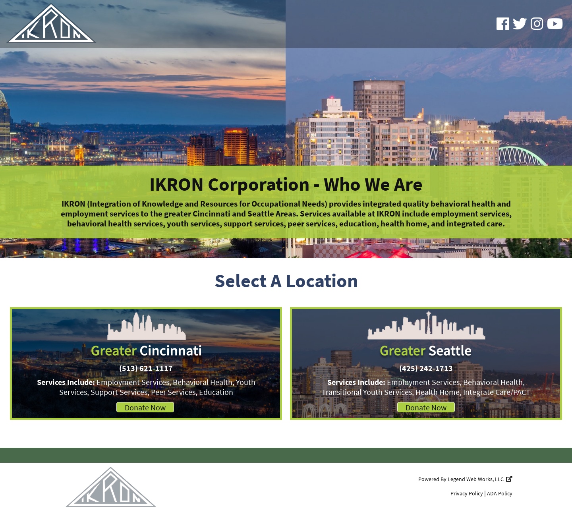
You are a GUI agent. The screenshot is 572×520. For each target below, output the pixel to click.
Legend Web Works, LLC (480, 479)
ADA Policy (499, 493)
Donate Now (145, 407)
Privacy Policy (466, 493)
